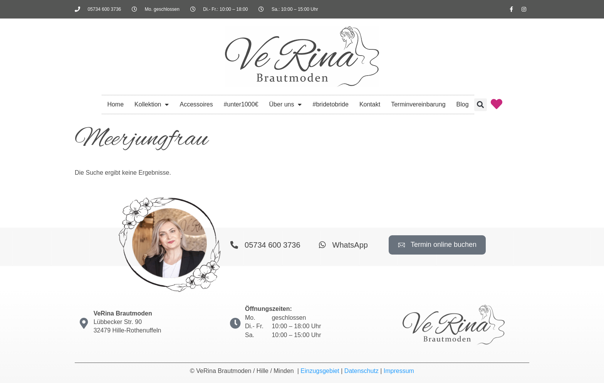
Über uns (285, 104)
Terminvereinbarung (418, 104)
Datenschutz (361, 371)
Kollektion (151, 104)
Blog (462, 104)
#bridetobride (330, 104)
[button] (480, 104)
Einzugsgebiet (319, 371)
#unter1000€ (241, 104)
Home (115, 104)
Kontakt (369, 104)
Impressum (399, 371)
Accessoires (196, 104)
